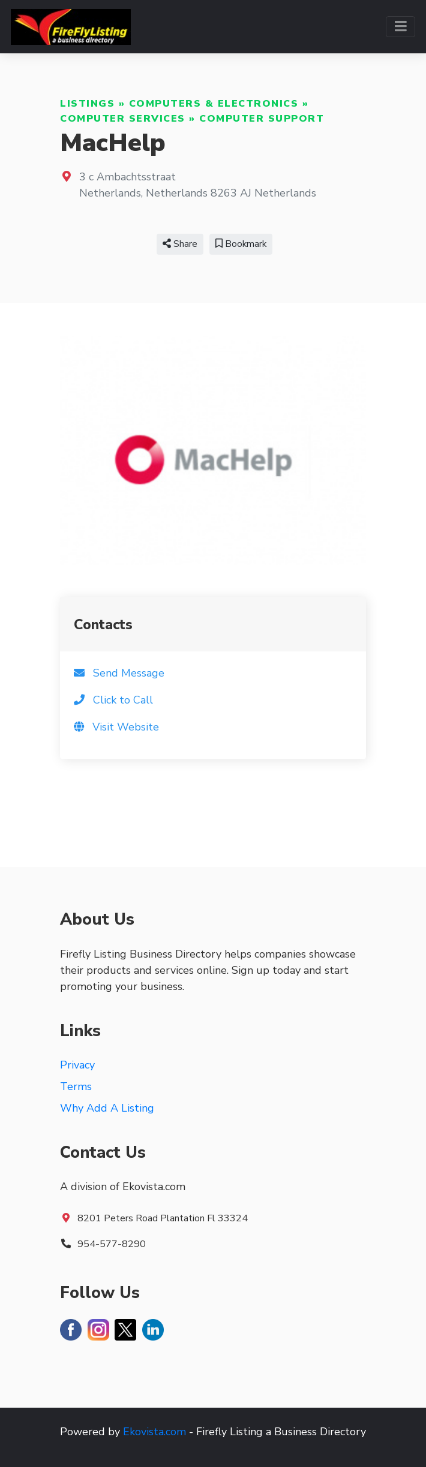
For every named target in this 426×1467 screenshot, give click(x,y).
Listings (87, 103)
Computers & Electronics (214, 103)
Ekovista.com (154, 1431)
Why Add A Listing (107, 1108)
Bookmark (240, 243)
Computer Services (122, 118)
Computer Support (261, 118)
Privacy (77, 1065)
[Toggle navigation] (400, 26)
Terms (76, 1086)
